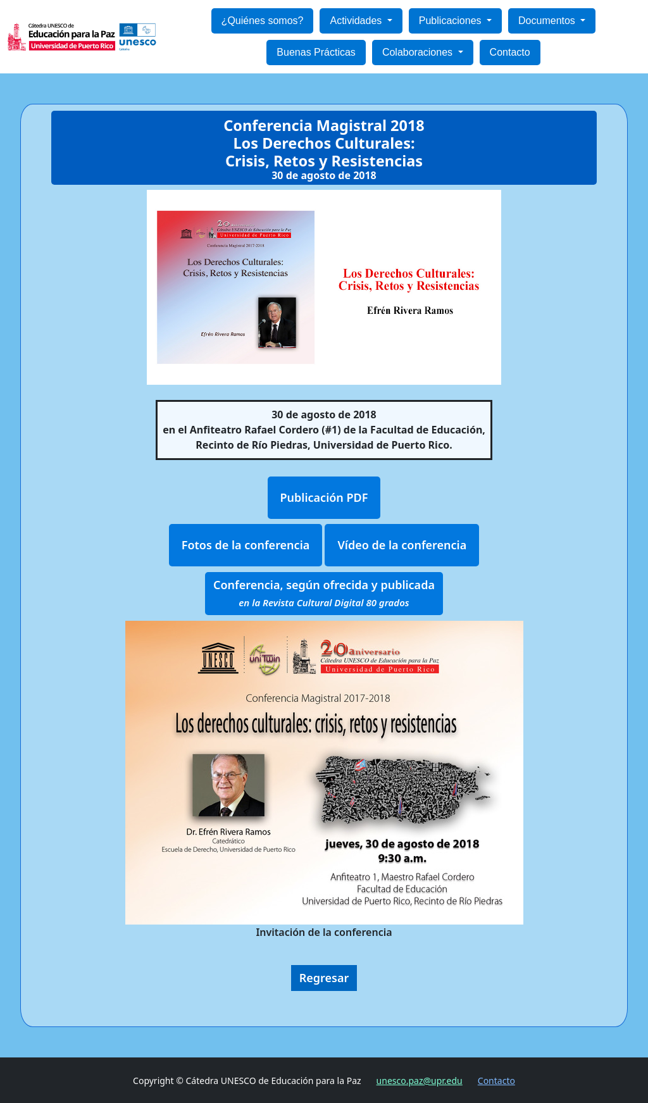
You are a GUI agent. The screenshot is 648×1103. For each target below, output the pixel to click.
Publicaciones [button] (451, 20)
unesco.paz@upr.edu (420, 1081)
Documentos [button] (548, 20)
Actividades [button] (357, 20)
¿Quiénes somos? (262, 20)
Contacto (510, 52)
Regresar (324, 977)
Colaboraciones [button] (419, 52)
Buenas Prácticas (316, 52)
